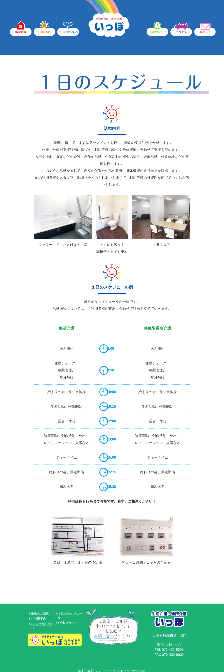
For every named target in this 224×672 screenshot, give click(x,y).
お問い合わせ (67, 620)
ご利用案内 (38, 616)
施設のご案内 (40, 611)
